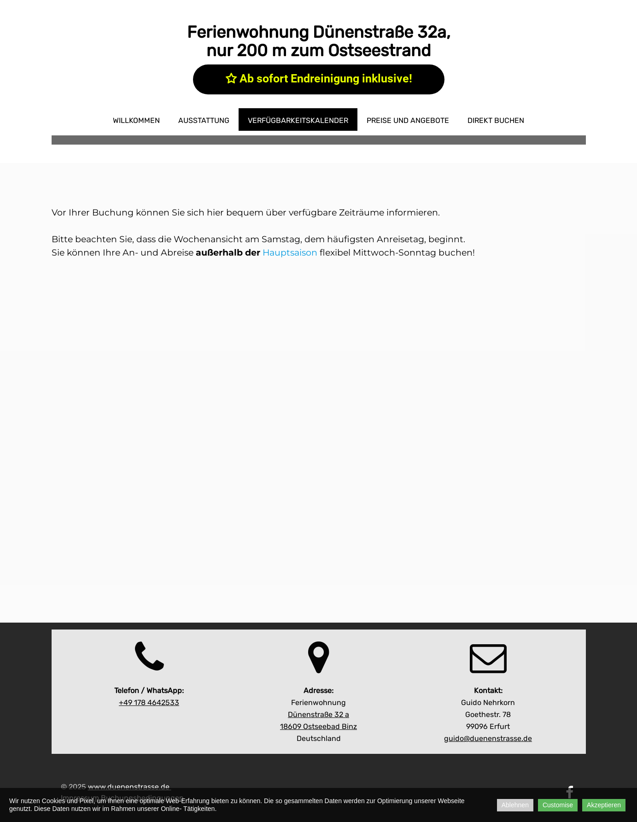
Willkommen (136, 120)
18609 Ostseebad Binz (318, 726)
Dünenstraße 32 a (318, 714)
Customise (558, 805)
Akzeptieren (604, 805)
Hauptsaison (290, 252)
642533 (149, 702)
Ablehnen (515, 805)
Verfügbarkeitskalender (298, 120)
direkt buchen (496, 120)
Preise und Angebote (408, 120)
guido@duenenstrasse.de (488, 738)
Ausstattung (203, 120)
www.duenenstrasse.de (128, 786)
